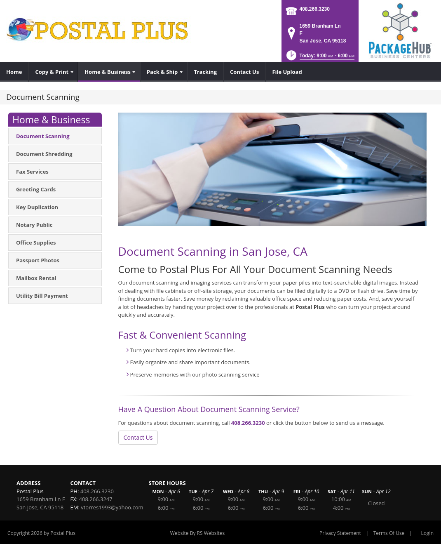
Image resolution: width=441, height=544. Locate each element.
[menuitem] (14, 72)
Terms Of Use (389, 533)
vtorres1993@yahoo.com (112, 507)
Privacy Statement (340, 533)
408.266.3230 (315, 9)
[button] (319, 58)
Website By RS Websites (197, 533)
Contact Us (138, 437)
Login (427, 533)
